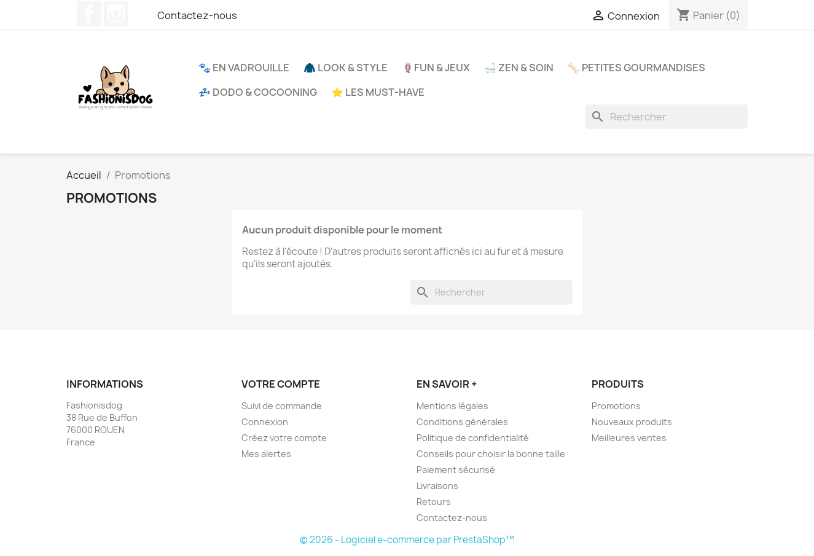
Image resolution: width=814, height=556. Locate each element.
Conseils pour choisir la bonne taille (491, 454)
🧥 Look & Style (345, 67)
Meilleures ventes (629, 438)
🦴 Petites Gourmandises (636, 67)
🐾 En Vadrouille (243, 67)
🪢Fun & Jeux (436, 67)
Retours (434, 501)
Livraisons (437, 485)
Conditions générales (462, 422)
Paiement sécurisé (456, 470)
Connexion (264, 422)
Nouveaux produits (632, 422)
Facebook (89, 13)
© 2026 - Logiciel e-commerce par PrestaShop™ (407, 539)
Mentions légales (452, 406)
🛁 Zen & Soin (519, 67)
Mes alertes (266, 454)
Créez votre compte (284, 438)
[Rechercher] (666, 116)
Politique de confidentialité (473, 438)
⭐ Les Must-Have (378, 92)
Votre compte (280, 384)
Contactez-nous (197, 15)
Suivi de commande (281, 406)
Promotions (616, 406)
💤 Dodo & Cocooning (257, 92)
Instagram (116, 13)
